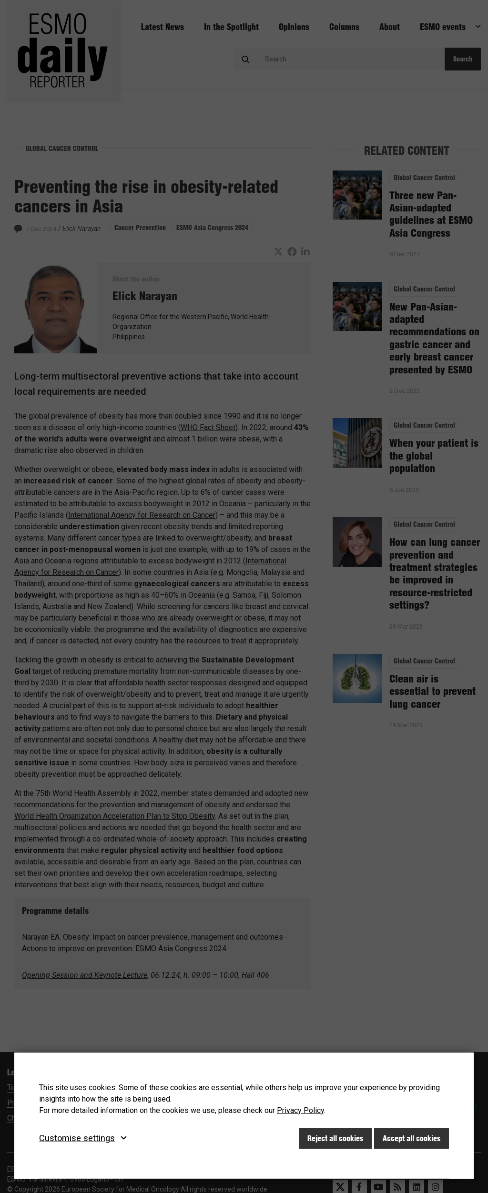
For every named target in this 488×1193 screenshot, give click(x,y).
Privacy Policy (300, 1110)
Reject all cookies (335, 1138)
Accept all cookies (411, 1138)
